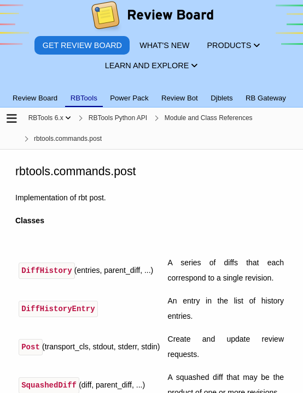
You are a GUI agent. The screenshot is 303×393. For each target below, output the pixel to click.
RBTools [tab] (84, 98)
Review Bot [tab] (179, 98)
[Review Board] (151, 17)
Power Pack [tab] (129, 98)
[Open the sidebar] (12, 119)
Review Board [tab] (35, 98)
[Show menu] (68, 118)
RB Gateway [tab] (266, 98)
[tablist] (151, 92)
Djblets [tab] (221, 98)
